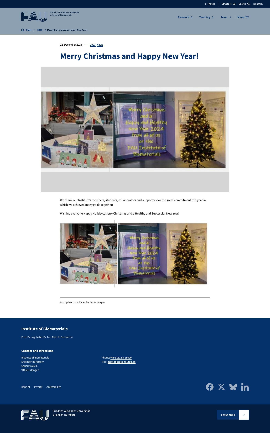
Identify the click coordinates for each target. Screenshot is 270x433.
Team (224, 17)
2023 (93, 45)
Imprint (25, 387)
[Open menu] (243, 17)
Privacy (38, 387)
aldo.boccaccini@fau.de (122, 362)
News (100, 45)
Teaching (204, 17)
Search (244, 4)
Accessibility (53, 387)
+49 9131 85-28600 (121, 358)
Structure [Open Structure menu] (228, 4)
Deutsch (258, 4)
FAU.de (209, 4)
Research (183, 17)
